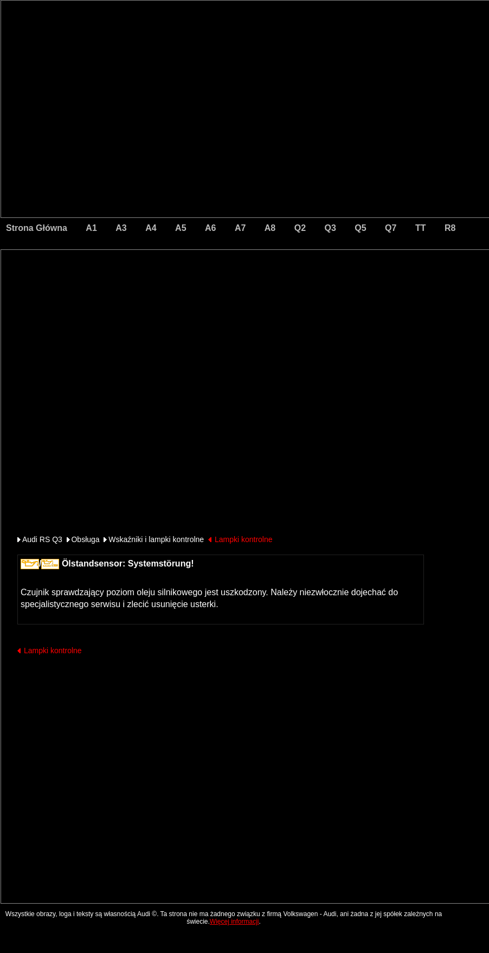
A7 (240, 228)
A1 (91, 228)
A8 (270, 228)
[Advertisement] (169, 295)
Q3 (330, 228)
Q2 (300, 228)
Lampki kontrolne (244, 539)
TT (420, 228)
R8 (450, 228)
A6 (210, 228)
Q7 (390, 228)
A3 (120, 228)
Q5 (360, 228)
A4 (150, 228)
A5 (180, 228)
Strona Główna (36, 228)
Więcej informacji (234, 921)
